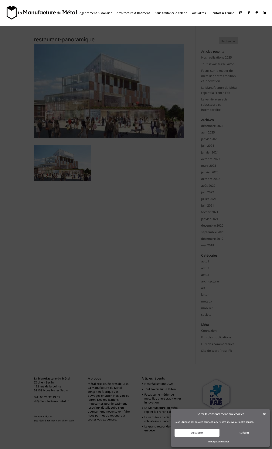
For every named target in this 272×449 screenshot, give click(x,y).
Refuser (244, 433)
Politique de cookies (218, 441)
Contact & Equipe (222, 13)
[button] (264, 414)
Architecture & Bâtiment (133, 13)
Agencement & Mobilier (96, 13)
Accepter (197, 433)
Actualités (199, 13)
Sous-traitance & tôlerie (171, 13)
